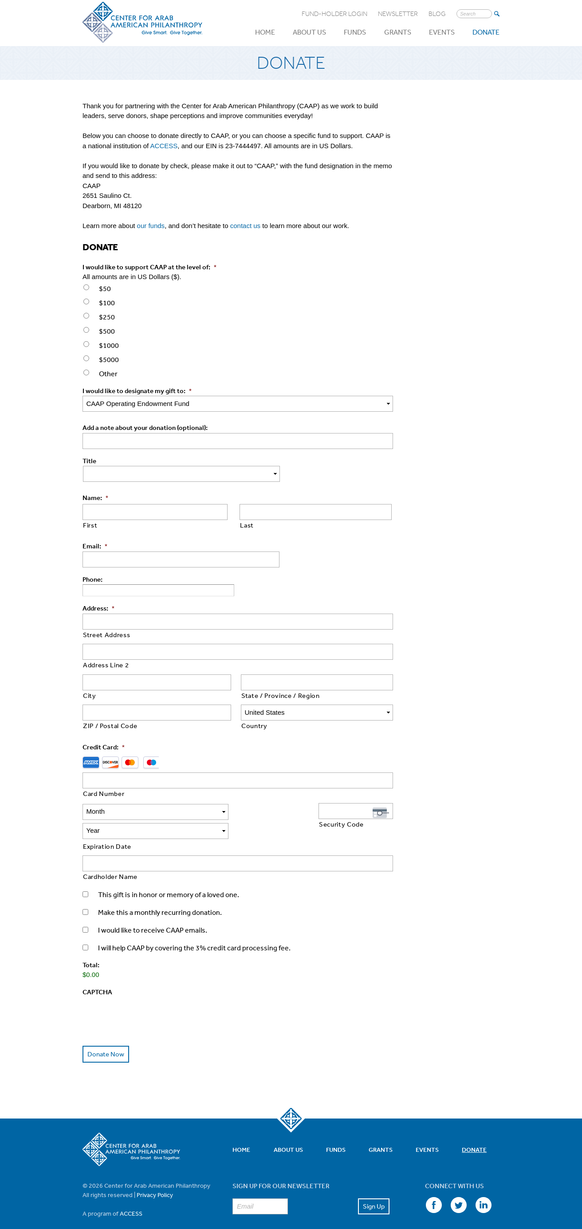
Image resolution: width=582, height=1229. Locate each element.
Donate (485, 32)
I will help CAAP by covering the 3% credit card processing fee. (194, 928)
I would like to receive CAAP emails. (152, 910)
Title (89, 461)
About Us (309, 32)
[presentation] (150, 995)
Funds (355, 32)
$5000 (109, 359)
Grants (397, 32)
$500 (107, 331)
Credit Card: (104, 747)
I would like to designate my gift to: (137, 390)
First (90, 525)
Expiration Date (107, 827)
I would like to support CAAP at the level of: (149, 267)
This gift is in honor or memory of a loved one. (168, 875)
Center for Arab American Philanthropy (142, 22)
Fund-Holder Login (334, 14)
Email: (95, 546)
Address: (98, 608)
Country (254, 725)
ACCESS (164, 146)
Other (108, 373)
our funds (151, 225)
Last (247, 525)
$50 (105, 288)
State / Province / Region (280, 695)
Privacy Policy (155, 1175)
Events (442, 32)
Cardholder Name (110, 857)
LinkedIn (483, 1186)
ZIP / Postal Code (110, 725)
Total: (91, 945)
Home (265, 32)
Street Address (106, 634)
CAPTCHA (97, 973)
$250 (107, 316)
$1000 (109, 345)
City (89, 695)
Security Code (341, 824)
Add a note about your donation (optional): (145, 427)
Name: (95, 497)
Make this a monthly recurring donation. (160, 893)
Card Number (103, 793)
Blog (437, 14)
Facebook (433, 1186)
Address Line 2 (106, 665)
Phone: (92, 579)
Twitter (458, 1186)
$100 (107, 302)
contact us (245, 225)
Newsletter (398, 14)
